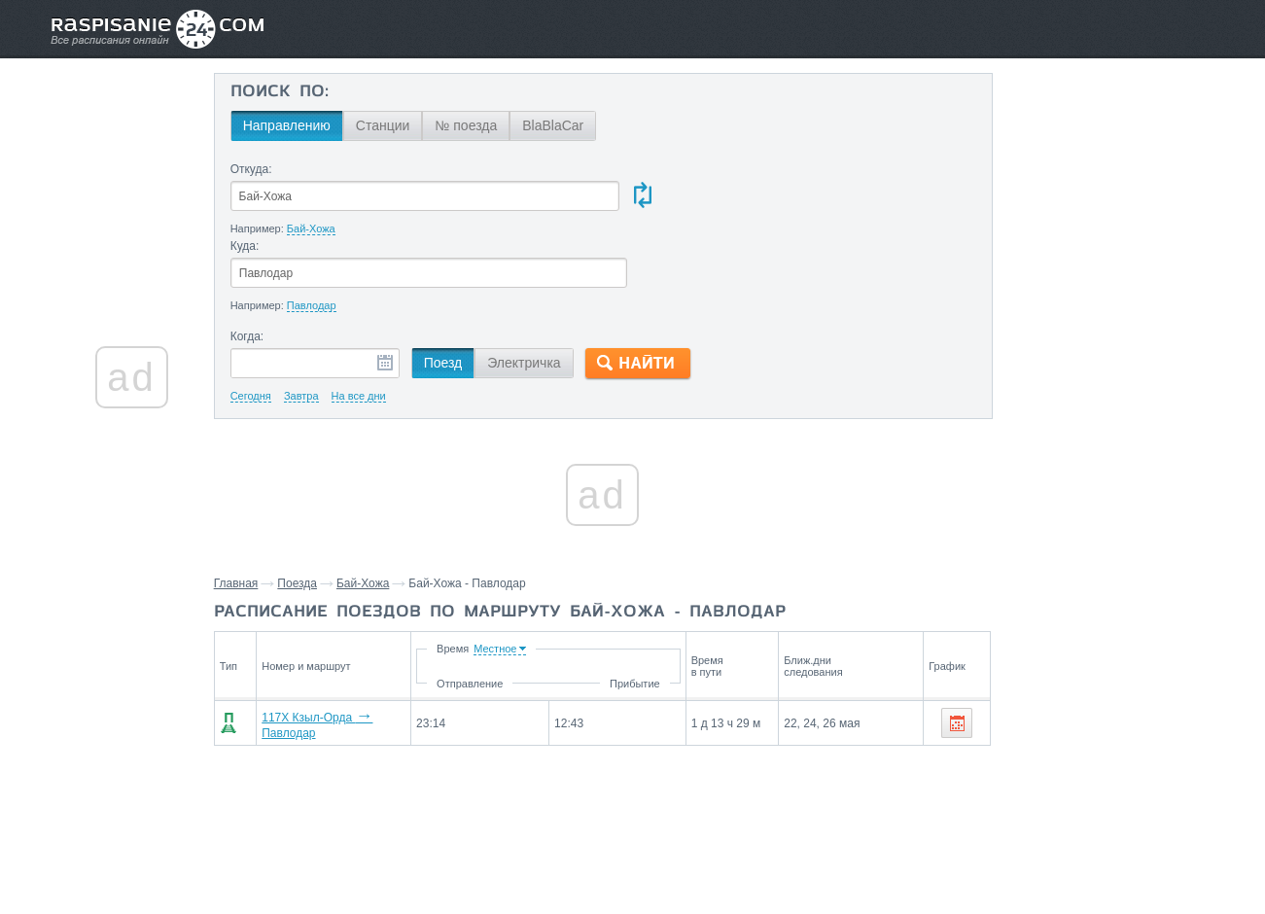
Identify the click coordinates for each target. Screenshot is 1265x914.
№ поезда (485, 125)
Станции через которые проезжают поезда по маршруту (1073, 720)
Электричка (543, 287)
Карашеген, (1091, 765)
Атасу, (1002, 794)
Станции (402, 125)
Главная (256, 507)
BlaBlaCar (572, 125)
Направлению (306, 125)
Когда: (267, 260)
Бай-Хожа (383, 507)
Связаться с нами (634, 856)
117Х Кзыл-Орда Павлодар (354, 646)
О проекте (727, 856)
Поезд (462, 287)
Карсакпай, (1166, 765)
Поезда (317, 507)
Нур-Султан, (1063, 794)
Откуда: (271, 169)
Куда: (635, 169)
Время (541, 573)
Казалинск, (1017, 765)
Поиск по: (299, 92)
